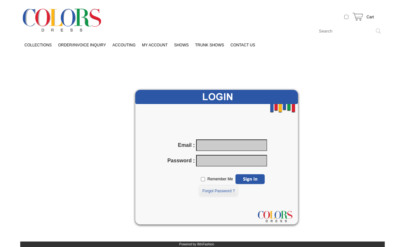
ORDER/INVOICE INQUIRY (82, 45)
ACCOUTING (124, 45)
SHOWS (181, 45)
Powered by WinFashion (196, 244)
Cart (370, 17)
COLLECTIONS (38, 45)
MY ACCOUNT (155, 45)
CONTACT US (242, 45)
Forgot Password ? (219, 191)
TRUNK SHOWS (209, 45)
